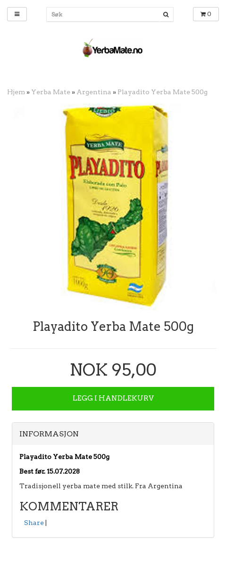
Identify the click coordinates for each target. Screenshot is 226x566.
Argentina (93, 92)
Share (34, 522)
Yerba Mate (50, 92)
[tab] (113, 434)
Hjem (16, 92)
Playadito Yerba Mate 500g (162, 92)
